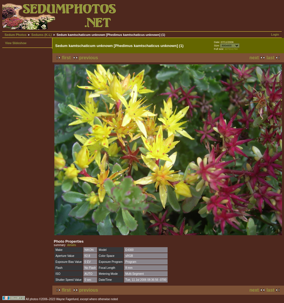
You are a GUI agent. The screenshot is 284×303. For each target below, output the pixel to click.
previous (88, 57)
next (254, 57)
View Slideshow (15, 43)
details (71, 245)
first (66, 57)
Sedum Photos (15, 34)
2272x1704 (231, 49)
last (270, 57)
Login (275, 34)
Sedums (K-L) (41, 34)
